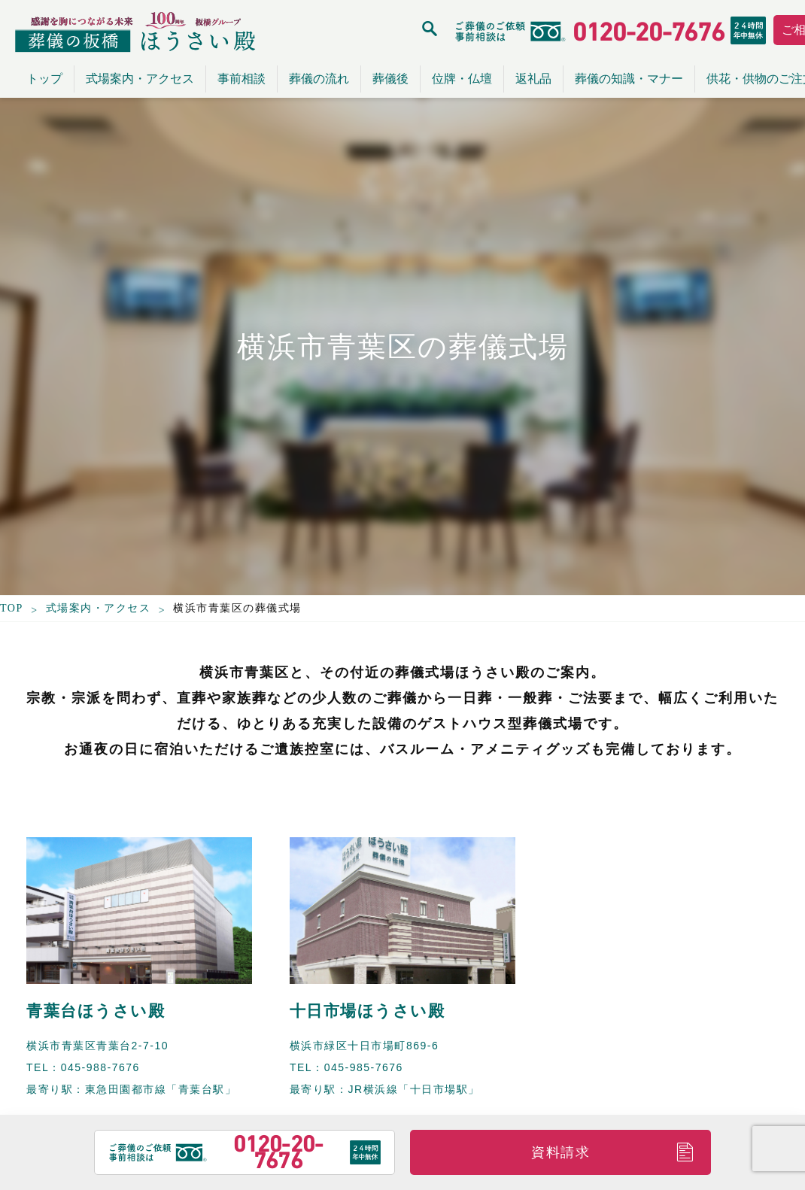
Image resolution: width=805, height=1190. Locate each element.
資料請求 (560, 1152)
